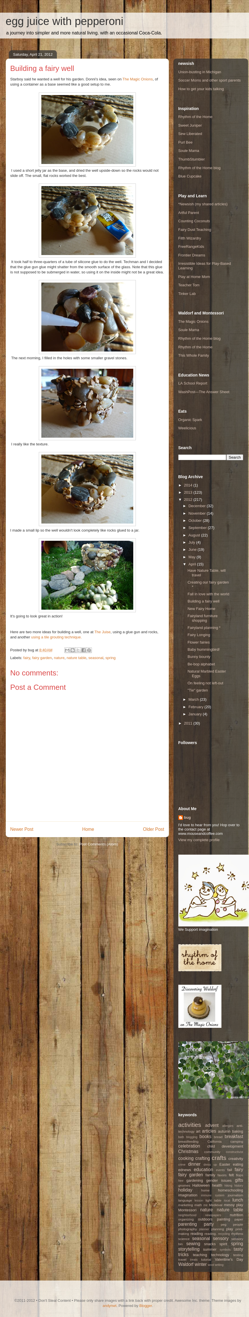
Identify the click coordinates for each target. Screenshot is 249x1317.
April (192, 564)
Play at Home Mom (194, 277)
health (217, 1185)
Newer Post (22, 829)
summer (210, 1249)
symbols (225, 1249)
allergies (227, 1125)
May (192, 557)
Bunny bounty (199, 656)
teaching (200, 1255)
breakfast (234, 1136)
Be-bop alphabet (201, 664)
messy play (233, 1205)
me (205, 1205)
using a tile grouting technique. (56, 637)
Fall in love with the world (208, 594)
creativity (235, 1158)
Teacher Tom (189, 285)
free (181, 1180)
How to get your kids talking (201, 89)
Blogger (145, 1306)
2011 (189, 723)
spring (110, 658)
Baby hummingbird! (204, 649)
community (212, 1152)
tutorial (206, 1259)
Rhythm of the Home (195, 117)
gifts (239, 1180)
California (214, 1141)
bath (181, 1137)
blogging (191, 1137)
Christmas (188, 1151)
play (229, 1229)
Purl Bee (185, 142)
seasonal (95, 658)
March (194, 699)
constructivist (234, 1152)
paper (239, 1219)
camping (236, 1141)
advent (212, 1125)
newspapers (213, 1215)
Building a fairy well (203, 601)
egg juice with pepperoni (64, 21)
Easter (224, 1164)
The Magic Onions (138, 79)
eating (238, 1164)
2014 (189, 485)
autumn (224, 1131)
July (192, 542)
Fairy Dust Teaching (194, 229)
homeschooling (230, 1190)
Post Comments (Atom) (98, 844)
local (227, 1200)
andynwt (109, 1306)
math (198, 1205)
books (206, 1136)
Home (88, 829)
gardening (194, 1180)
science (184, 1239)
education (203, 1169)
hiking (228, 1185)
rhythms (237, 1233)
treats (194, 1259)
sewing (193, 1243)
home (205, 1190)
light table (213, 1200)
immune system (213, 1195)
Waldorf (186, 1264)
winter (201, 1264)
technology (220, 1255)
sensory (221, 1238)
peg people (232, 1224)
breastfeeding (188, 1141)
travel (182, 1259)
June (193, 549)
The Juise (102, 632)
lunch (237, 1200)
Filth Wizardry (189, 238)
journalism (235, 1195)
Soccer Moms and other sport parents (209, 80)
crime (182, 1164)
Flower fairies (199, 642)
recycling (224, 1233)
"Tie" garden (198, 690)
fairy (26, 658)
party (209, 1224)
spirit (223, 1244)
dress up (210, 1164)
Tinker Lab (187, 293)
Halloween (201, 1185)
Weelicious (187, 428)
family (210, 1175)
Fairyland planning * (204, 627)
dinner (194, 1164)
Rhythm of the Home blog (199, 168)
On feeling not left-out (205, 683)
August (194, 535)
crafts (219, 1157)
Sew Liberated (190, 134)
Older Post (153, 829)
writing (219, 1264)
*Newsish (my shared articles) (203, 204)
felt (231, 1175)
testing (238, 1255)
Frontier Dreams (191, 255)
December (197, 506)
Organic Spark (190, 420)
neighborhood (187, 1215)
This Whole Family (193, 355)
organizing (186, 1219)
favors (222, 1175)
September (198, 528)
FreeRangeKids (191, 246)
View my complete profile (199, 840)
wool (211, 1264)
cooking (186, 1158)
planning (217, 1229)
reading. (210, 1233)
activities (189, 1124)
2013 (189, 492)
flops (239, 1175)
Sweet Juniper (190, 125)
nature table (76, 658)
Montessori (187, 1210)
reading (196, 1233)
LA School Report (192, 383)
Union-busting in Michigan (199, 72)
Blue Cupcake (190, 176)
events (220, 1170)
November (197, 513)
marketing (185, 1205)
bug (187, 817)
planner (204, 1229)
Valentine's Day (229, 1259)
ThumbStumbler (191, 159)
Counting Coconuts (194, 221)
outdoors (205, 1219)
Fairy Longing (199, 635)
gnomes (184, 1185)
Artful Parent (188, 213)
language (185, 1200)
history (238, 1185)
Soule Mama (188, 150)
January (195, 714)
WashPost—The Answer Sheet (203, 392)
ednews (184, 1170)
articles (209, 1131)
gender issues (219, 1180)
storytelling (189, 1249)
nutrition (236, 1215)
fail (229, 1170)
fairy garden (42, 658)
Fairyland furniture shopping (203, 618)
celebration (189, 1146)
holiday (185, 1189)
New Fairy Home (201, 609)
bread (218, 1137)
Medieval (216, 1205)
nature (59, 658)
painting (223, 1219)
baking (237, 1131)
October (195, 520)
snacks (210, 1244)
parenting (187, 1224)
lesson (198, 1200)
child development (225, 1146)
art (198, 1131)
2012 (189, 499)
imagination (188, 1195)
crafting (202, 1158)
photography (187, 1229)
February (196, 707)
